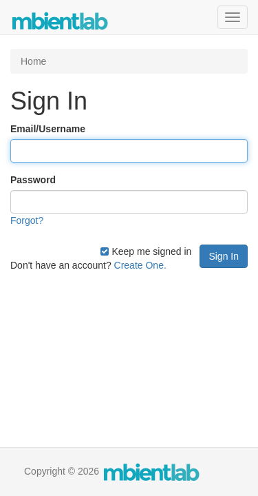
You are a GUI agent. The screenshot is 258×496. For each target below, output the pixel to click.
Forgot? (26, 220)
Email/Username (47, 128)
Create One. (140, 265)
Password (33, 179)
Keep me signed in (146, 251)
